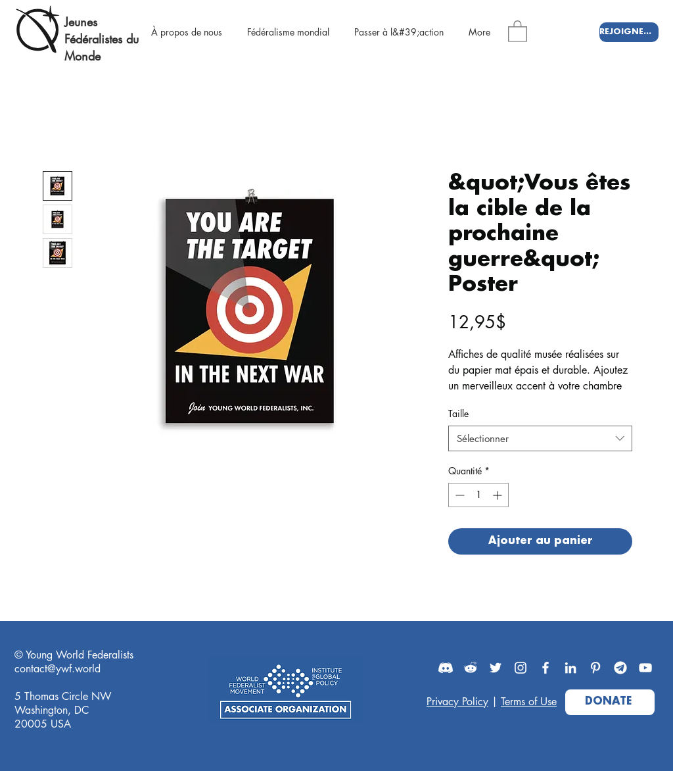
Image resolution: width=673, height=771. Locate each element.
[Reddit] (470, 668)
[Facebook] (545, 668)
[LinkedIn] (570, 668)
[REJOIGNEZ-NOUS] (629, 32)
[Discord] (445, 668)
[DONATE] (610, 702)
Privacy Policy (457, 702)
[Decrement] (458, 495)
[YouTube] (645, 668)
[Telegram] (620, 668)
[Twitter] (495, 668)
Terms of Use (529, 702)
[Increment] (498, 495)
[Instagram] (520, 668)
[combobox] (540, 438)
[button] (517, 30)
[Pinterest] (595, 668)
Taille (458, 413)
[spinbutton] (478, 495)
